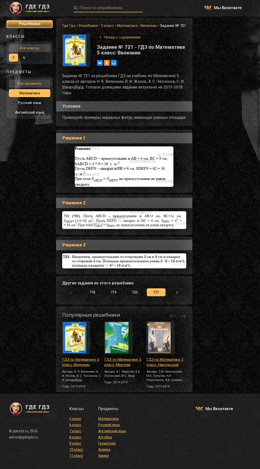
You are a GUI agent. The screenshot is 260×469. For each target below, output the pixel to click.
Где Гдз (68, 25)
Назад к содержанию (122, 37)
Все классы (29, 48)
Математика (127, 25)
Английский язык (29, 112)
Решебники (88, 25)
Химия (103, 456)
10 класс (76, 450)
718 (92, 292)
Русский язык (29, 103)
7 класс (75, 431)
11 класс (76, 456)
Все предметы (30, 83)
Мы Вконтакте (227, 8)
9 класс (75, 443)
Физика (104, 450)
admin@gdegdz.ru (23, 437)
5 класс (107, 25)
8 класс (75, 437)
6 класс (75, 425)
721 (156, 292)
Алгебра (105, 437)
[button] (177, 292)
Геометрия (107, 443)
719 (113, 292)
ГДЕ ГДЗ (29, 8)
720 (135, 292)
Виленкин (149, 25)
